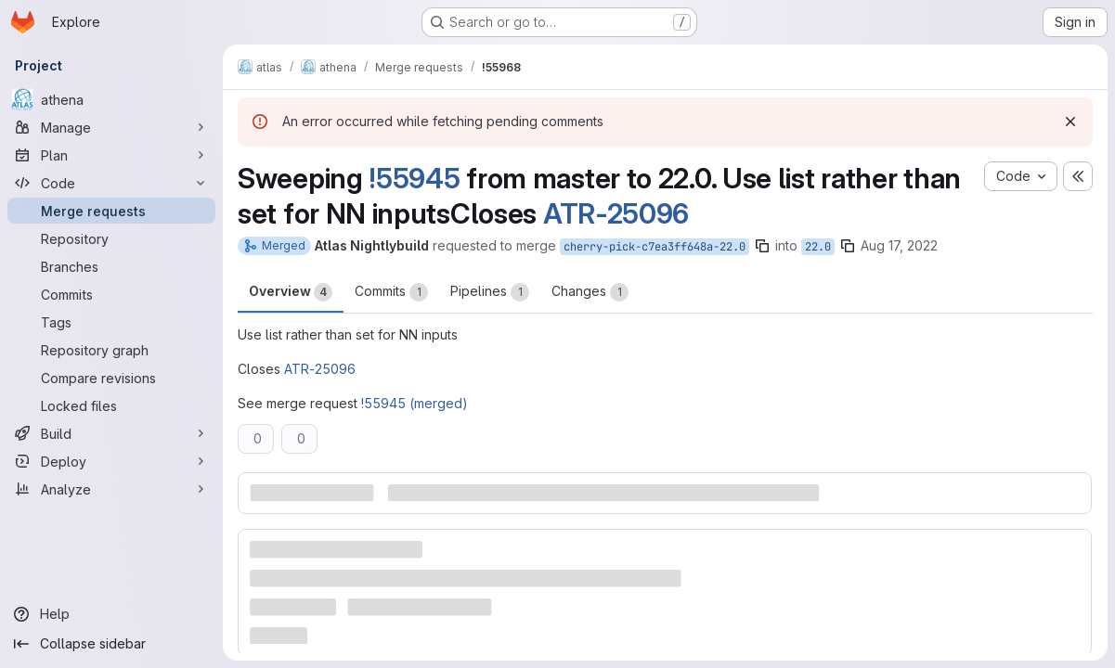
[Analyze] (111, 489)
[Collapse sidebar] (111, 644)
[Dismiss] (1070, 121)
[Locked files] (111, 405)
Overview (290, 292)
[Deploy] (111, 461)
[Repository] (111, 238)
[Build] (111, 433)
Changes (590, 292)
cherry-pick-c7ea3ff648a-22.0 (654, 246)
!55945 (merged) (414, 403)
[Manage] (111, 127)
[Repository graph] (111, 350)
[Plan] (111, 155)
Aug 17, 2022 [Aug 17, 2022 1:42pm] (899, 245)
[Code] (111, 183)
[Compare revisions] (111, 378)
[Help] (111, 614)
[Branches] (111, 266)
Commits (391, 292)
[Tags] (111, 322)
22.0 (818, 246)
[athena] (111, 99)
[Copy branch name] (762, 246)
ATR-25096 (616, 213)
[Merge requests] (111, 211)
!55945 (414, 178)
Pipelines (489, 292)
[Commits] (111, 294)
